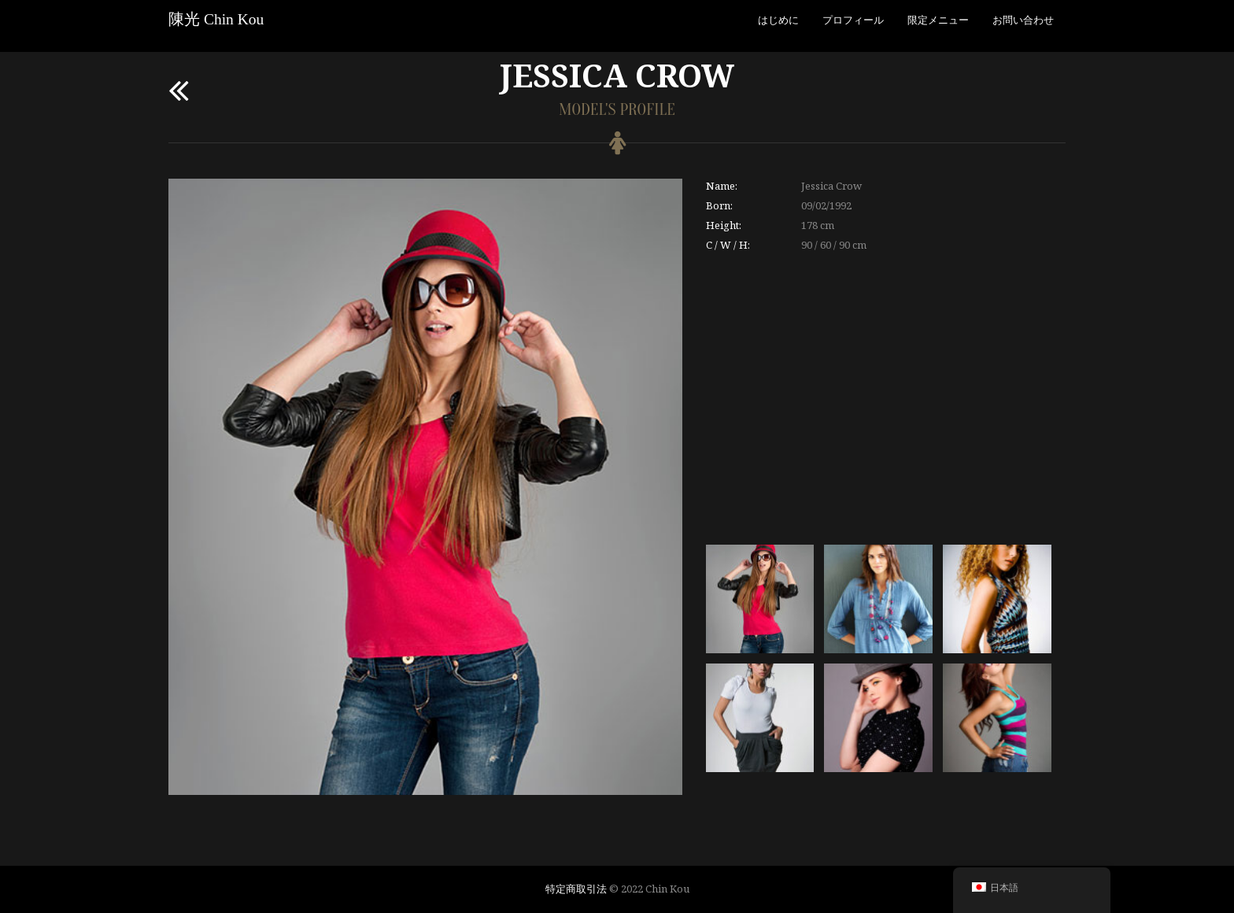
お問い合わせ (1023, 20)
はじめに (778, 20)
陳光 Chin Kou (216, 19)
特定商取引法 (576, 889)
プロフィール (853, 20)
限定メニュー (938, 20)
